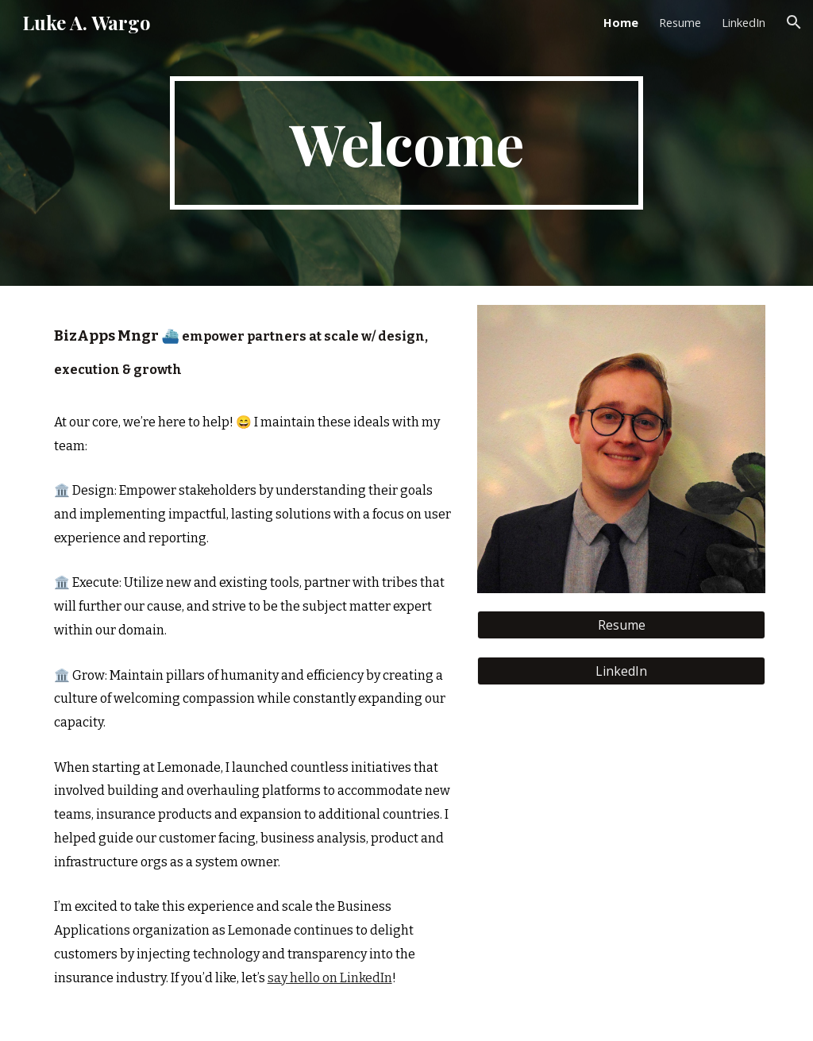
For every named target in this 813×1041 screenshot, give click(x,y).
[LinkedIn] (621, 671)
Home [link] (620, 22)
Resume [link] (680, 22)
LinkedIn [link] (743, 22)
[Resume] (621, 624)
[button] (794, 22)
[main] (406, 143)
